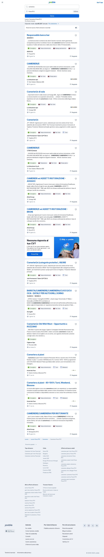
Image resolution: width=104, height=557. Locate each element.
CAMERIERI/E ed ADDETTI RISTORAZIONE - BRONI (47, 210)
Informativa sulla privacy (24, 552)
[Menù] (2, 2)
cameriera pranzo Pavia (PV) (68, 453)
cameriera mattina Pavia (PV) (69, 477)
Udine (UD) (46, 456)
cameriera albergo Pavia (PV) (68, 468)
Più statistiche (53, 24)
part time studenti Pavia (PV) (32, 512)
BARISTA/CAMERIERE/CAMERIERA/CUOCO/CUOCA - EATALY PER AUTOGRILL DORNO (49, 292)
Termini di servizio (10, 552)
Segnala (73, 56)
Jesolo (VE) (46, 458)
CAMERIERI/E (33, 63)
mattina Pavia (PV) (30, 503)
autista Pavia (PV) (29, 507)
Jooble (97, 553)
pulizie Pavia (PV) (29, 505)
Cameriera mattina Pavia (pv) (32, 456)
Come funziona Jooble (32, 531)
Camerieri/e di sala (36, 91)
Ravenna (45, 465)
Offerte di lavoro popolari (49, 487)
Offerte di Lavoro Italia (32, 544)
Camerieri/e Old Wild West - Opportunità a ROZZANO (47, 325)
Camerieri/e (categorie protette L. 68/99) (46, 262)
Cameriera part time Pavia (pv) (33, 453)
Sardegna (45, 463)
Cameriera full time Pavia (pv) (32, 451)
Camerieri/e (32, 120)
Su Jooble (28, 528)
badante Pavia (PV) (30, 500)
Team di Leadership (31, 534)
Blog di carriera (66, 531)
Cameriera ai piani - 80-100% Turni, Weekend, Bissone (48, 384)
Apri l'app (100, 2)
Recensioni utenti (67, 534)
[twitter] (92, 525)
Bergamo (45, 453)
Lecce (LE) (46, 468)
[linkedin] (97, 525)
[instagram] (88, 525)
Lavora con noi (29, 539)
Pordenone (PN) (47, 472)
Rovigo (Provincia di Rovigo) (50, 460)
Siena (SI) (45, 451)
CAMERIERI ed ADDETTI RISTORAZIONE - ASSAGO (46, 179)
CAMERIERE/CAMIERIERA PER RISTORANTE (47, 413)
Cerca (52, 16)
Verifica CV (65, 542)
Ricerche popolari (31, 444)
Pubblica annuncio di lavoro (52, 528)
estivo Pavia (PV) (29, 487)
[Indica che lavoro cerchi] (52, 7)
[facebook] (84, 525)
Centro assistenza (30, 542)
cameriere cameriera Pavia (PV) (69, 474)
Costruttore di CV (67, 539)
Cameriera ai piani (35, 354)
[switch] (76, 28)
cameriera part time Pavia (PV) (69, 451)
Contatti (27, 536)
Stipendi (64, 536)
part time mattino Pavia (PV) (32, 490)
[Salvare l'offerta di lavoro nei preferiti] (76, 35)
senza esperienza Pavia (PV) (32, 510)
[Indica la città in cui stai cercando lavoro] (52, 11)
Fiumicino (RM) (47, 470)
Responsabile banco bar (38, 35)
